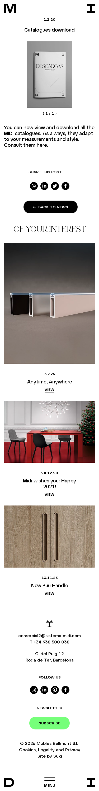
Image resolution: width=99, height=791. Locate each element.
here (42, 145)
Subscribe (49, 723)
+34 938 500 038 (51, 641)
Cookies (27, 749)
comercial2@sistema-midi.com (49, 635)
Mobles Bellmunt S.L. (58, 743)
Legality (46, 749)
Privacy (72, 749)
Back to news (50, 207)
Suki (57, 755)
